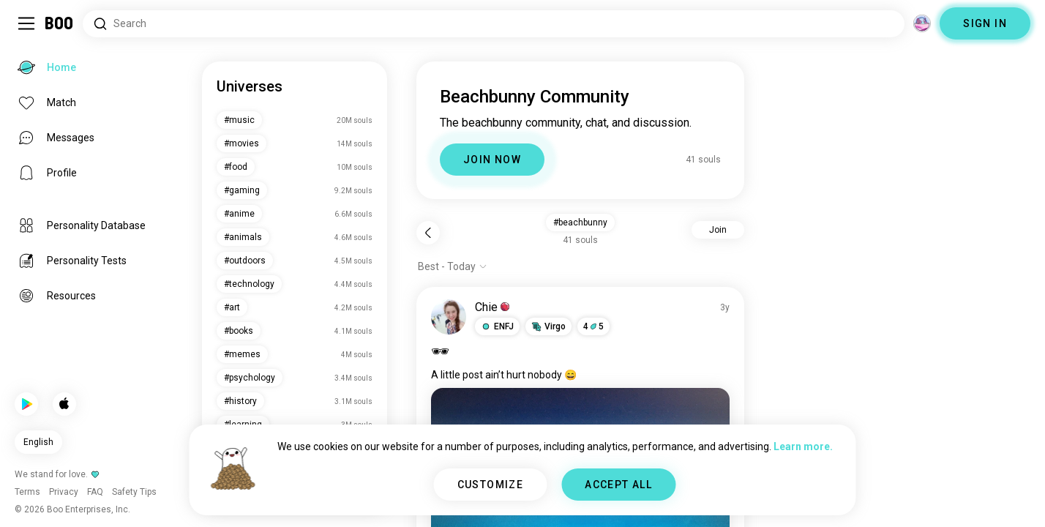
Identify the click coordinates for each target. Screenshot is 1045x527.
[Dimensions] (922, 23)
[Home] (59, 23)
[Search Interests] (493, 23)
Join (718, 230)
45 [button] (593, 326)
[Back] (428, 232)
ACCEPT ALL (618, 484)
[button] (497, 326)
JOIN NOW (492, 159)
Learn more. (803, 446)
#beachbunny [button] (580, 222)
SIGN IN (985, 23)
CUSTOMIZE (490, 484)
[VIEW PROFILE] (448, 316)
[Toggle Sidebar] (26, 23)
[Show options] (452, 266)
